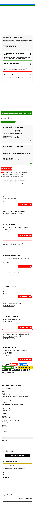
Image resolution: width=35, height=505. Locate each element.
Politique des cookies (22, 494)
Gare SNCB (20, 172)
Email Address (5, 431)
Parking (11, 174)
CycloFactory (4, 425)
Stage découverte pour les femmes (8, 424)
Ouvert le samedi (4, 174)
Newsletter (5, 448)
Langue (3, 435)
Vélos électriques (5, 176)
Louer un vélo (27, 172)
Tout (2, 172)
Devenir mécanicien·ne (6, 422)
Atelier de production (5, 427)
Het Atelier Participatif (6, 417)
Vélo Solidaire (4, 426)
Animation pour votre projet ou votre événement (10, 420)
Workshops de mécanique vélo (9, 450)
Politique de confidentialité (14, 494)
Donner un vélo (13, 172)
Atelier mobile (4, 418)
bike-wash (7, 172)
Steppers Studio (29, 498)
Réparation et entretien (20, 174)
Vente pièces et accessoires (17, 176)
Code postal (4, 440)
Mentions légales (6, 494)
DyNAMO (3, 421)
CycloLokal (4, 416)
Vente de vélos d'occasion (8, 451)
